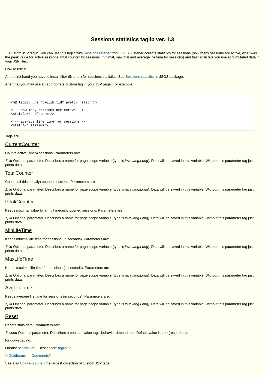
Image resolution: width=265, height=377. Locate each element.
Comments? (41, 362)
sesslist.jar (26, 354)
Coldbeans (17, 362)
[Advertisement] (132, 14)
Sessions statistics (139, 77)
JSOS (124, 53)
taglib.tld (64, 354)
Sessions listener (97, 53)
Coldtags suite (31, 370)
